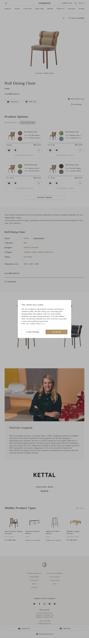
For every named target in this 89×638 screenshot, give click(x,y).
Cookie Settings (32, 332)
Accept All (56, 332)
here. (43, 324)
